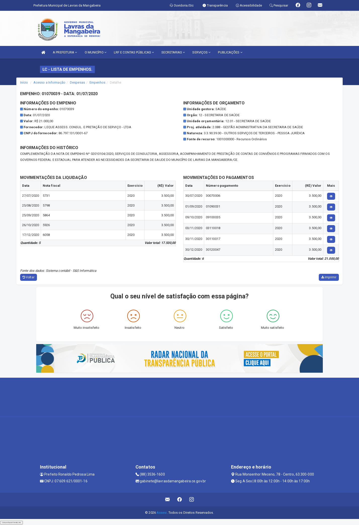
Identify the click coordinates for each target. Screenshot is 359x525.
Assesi (162, 512)
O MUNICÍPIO (95, 52)
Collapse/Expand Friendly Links (11, 522)
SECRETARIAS (173, 52)
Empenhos (97, 82)
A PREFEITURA (65, 52)
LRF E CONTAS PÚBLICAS (134, 52)
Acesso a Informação (49, 82)
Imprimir (328, 277)
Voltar (28, 277)
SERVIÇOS (201, 52)
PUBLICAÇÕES (230, 52)
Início (24, 82)
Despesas (77, 82)
